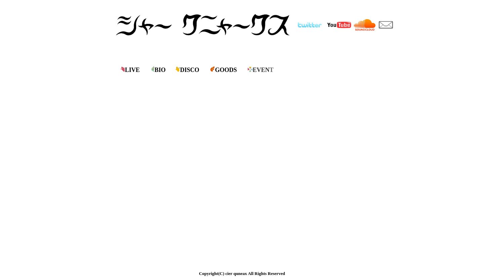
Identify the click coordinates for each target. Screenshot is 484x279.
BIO (160, 70)
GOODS (226, 70)
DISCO (189, 70)
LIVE (132, 70)
